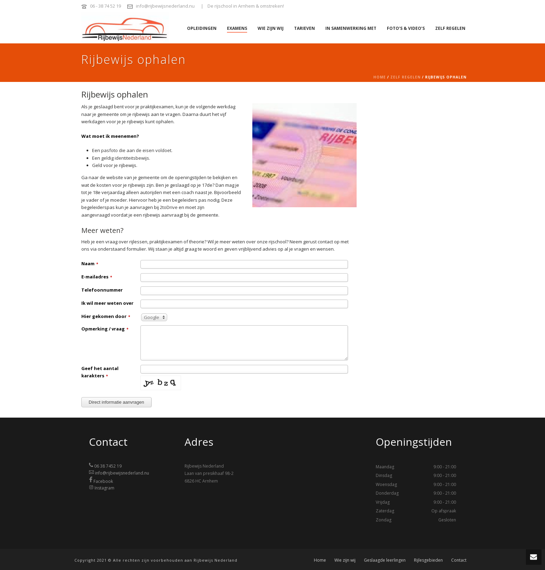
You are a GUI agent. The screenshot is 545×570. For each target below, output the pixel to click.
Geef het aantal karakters (100, 372)
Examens (237, 28)
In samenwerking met (350, 28)
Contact (458, 560)
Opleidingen (202, 28)
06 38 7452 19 (108, 466)
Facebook (103, 481)
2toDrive (169, 207)
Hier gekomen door (105, 316)
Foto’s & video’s (406, 28)
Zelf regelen (450, 28)
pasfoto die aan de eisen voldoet (136, 150)
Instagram (104, 488)
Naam (89, 263)
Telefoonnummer (102, 290)
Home (379, 77)
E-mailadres (96, 277)
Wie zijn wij (271, 28)
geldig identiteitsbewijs (125, 158)
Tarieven (304, 28)
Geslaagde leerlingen (385, 560)
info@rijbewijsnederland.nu (165, 6)
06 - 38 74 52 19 (105, 6)
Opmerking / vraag (104, 329)
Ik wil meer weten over (107, 303)
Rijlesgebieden (428, 560)
